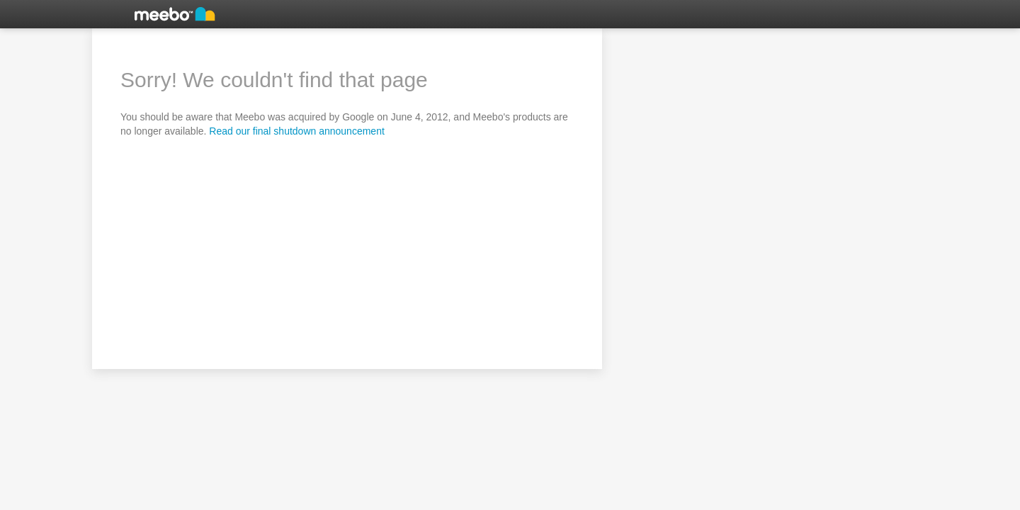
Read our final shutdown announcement (297, 131)
